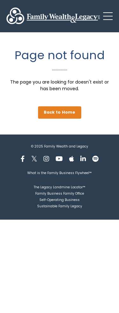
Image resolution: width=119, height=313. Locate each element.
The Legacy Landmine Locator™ (59, 187)
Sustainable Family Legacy (59, 206)
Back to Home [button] (60, 112)
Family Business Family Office (59, 193)
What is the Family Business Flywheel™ (59, 173)
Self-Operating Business (59, 199)
